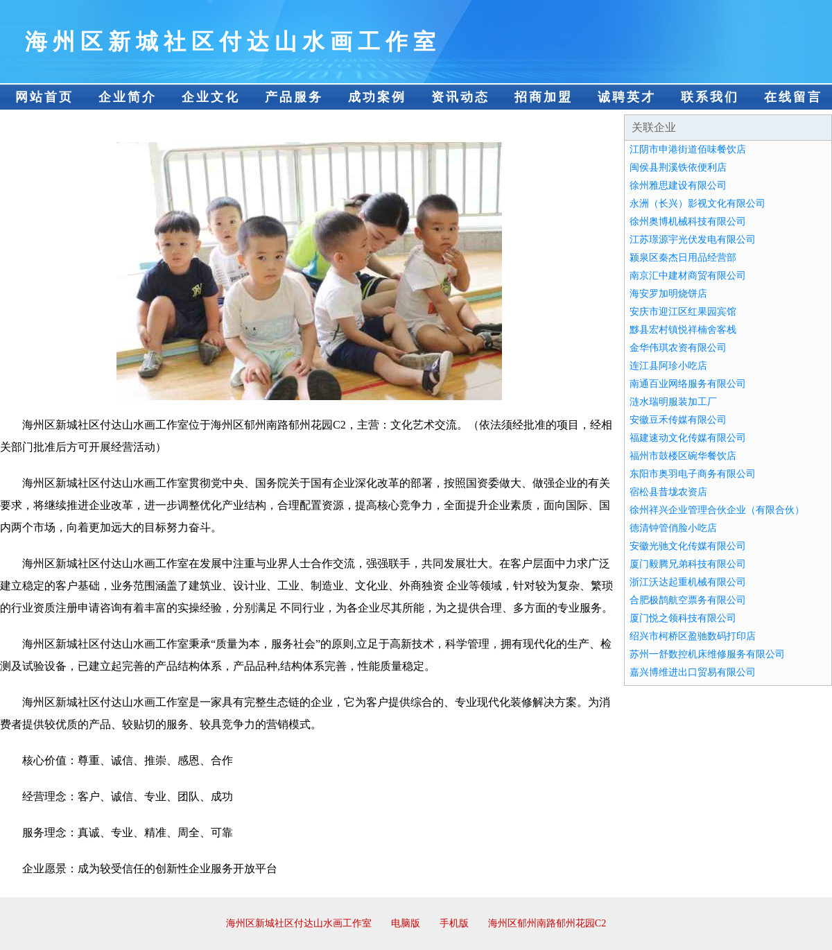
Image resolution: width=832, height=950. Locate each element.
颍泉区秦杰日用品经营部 (683, 257)
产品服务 (294, 97)
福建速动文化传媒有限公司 (688, 438)
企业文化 (211, 97)
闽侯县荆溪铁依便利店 (678, 167)
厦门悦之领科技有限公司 (683, 618)
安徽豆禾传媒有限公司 (678, 420)
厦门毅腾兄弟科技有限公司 (688, 564)
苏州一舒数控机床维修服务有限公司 (707, 654)
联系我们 (710, 97)
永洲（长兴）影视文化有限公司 (697, 203)
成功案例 (377, 97)
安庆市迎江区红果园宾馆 (683, 311)
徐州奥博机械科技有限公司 (688, 221)
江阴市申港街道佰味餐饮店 (688, 149)
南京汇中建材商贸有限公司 (688, 275)
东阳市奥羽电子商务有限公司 (693, 474)
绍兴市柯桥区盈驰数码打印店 (693, 636)
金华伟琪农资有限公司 (678, 348)
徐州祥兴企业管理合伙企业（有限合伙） (717, 510)
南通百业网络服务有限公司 (688, 384)
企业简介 (127, 97)
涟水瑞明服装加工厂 (673, 402)
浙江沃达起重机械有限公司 (688, 582)
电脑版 (405, 923)
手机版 (454, 923)
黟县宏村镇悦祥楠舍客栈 (683, 330)
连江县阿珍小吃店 (668, 366)
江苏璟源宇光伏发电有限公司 (693, 239)
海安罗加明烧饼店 (668, 293)
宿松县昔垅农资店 (668, 492)
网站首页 (44, 97)
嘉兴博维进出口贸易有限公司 (693, 672)
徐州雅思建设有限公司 (678, 185)
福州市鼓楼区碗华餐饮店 (683, 456)
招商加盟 (543, 97)
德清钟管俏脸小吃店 (673, 528)
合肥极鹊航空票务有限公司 (688, 600)
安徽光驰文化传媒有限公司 (688, 546)
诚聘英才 (627, 97)
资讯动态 (460, 97)
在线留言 (793, 97)
